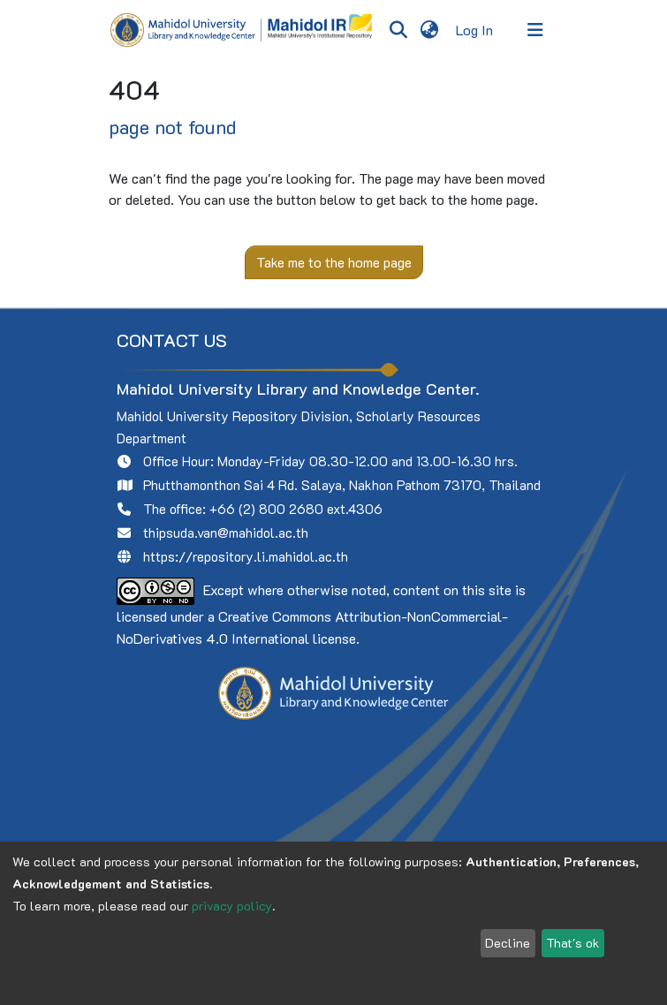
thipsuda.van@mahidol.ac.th (225, 532)
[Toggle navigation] (535, 30)
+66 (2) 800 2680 (266, 509)
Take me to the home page (334, 262)
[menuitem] (430, 30)
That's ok (572, 942)
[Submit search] (399, 30)
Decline (507, 942)
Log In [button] (475, 29)
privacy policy (232, 905)
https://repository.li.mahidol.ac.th (245, 556)
